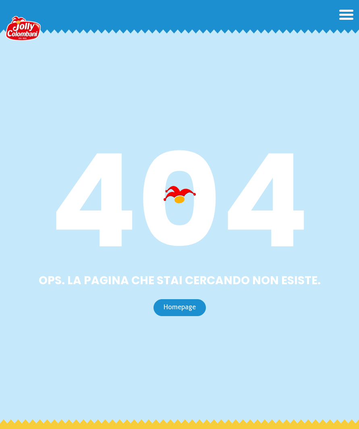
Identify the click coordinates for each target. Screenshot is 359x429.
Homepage (180, 307)
